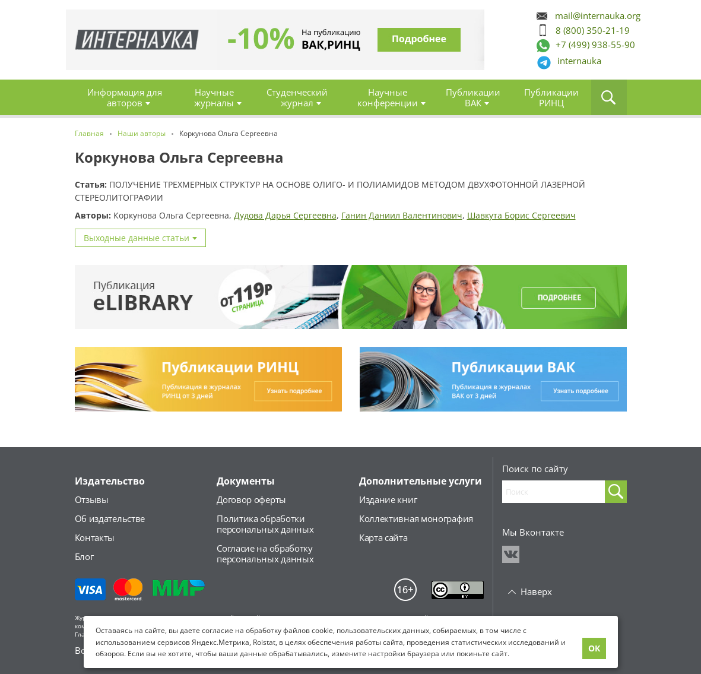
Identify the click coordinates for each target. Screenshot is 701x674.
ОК (594, 648)
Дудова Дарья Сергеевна (285, 215)
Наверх (536, 591)
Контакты (95, 537)
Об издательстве (110, 518)
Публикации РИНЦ (551, 97)
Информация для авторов (124, 97)
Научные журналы (214, 97)
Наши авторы (142, 133)
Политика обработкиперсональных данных (265, 523)
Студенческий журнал (297, 97)
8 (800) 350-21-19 (593, 30)
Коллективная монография (416, 518)
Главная (137, 40)
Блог (84, 556)
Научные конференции (387, 97)
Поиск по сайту (535, 468)
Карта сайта (383, 537)
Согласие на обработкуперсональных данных (265, 553)
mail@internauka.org (597, 15)
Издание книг (388, 499)
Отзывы (92, 499)
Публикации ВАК (473, 97)
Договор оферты (251, 499)
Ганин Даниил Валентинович (401, 215)
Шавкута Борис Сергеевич (521, 215)
